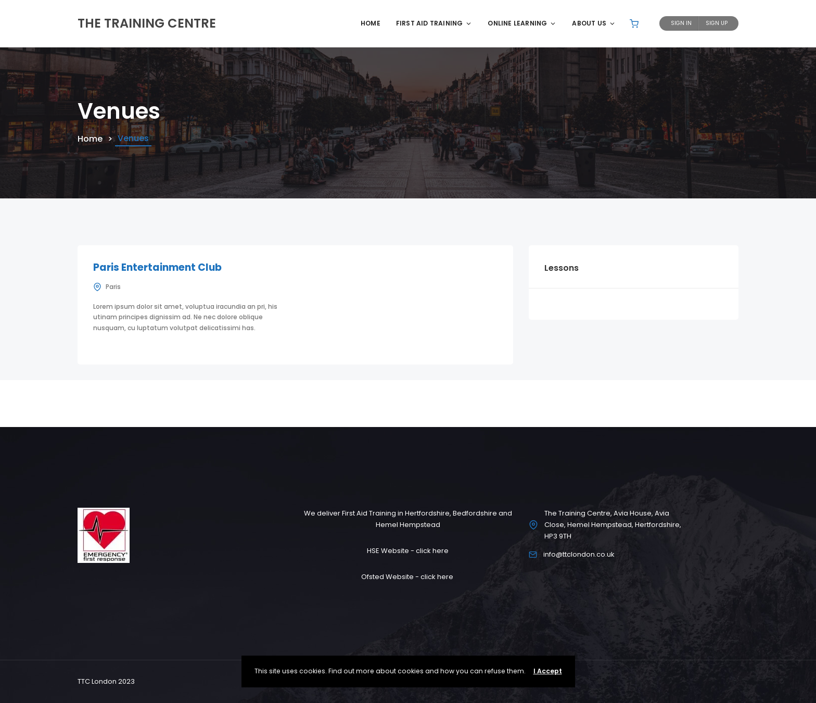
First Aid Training (434, 23)
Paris (113, 286)
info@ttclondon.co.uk (579, 554)
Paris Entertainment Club (157, 267)
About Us (594, 23)
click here (432, 551)
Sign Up (717, 23)
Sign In (681, 23)
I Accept (547, 671)
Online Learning (522, 23)
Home (370, 23)
